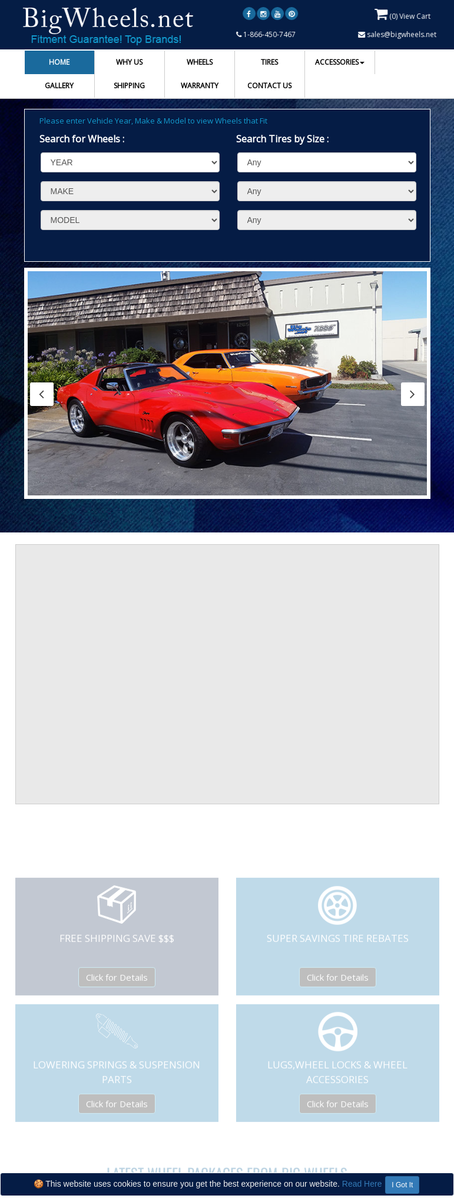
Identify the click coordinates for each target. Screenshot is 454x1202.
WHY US (129, 62)
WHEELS (200, 62)
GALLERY (59, 86)
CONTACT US (269, 86)
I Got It (402, 1185)
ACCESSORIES (339, 62)
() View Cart (403, 14)
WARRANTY (199, 86)
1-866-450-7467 (266, 34)
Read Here (362, 1183)
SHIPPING (129, 86)
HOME (59, 62)
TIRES (269, 62)
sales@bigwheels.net (398, 34)
